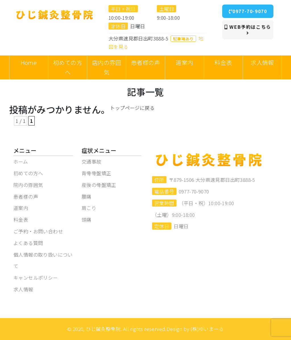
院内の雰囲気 (28, 184)
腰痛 (87, 196)
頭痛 (87, 219)
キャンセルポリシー (35, 277)
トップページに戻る (132, 107)
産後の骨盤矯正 (99, 184)
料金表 (20, 219)
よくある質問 (28, 242)
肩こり (89, 207)
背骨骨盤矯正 (96, 173)
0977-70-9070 (248, 11)
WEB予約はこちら (248, 29)
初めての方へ (28, 173)
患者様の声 (25, 196)
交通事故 (91, 161)
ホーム (20, 161)
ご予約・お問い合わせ (38, 231)
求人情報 (23, 289)
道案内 (20, 207)
